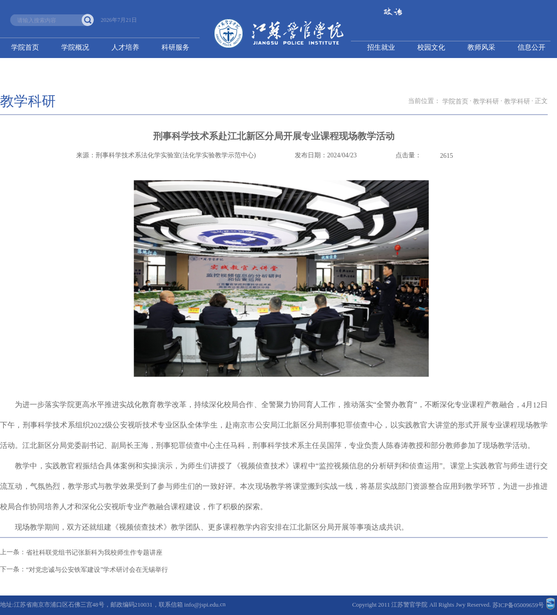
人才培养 (125, 47)
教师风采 (481, 47)
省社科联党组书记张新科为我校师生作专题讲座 (94, 552)
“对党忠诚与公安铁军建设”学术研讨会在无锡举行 (97, 569)
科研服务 (175, 47)
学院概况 (75, 47)
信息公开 (531, 47)
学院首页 (25, 47)
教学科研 (486, 101)
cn (223, 604)
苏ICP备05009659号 (518, 605)
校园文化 (431, 47)
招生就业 (381, 47)
